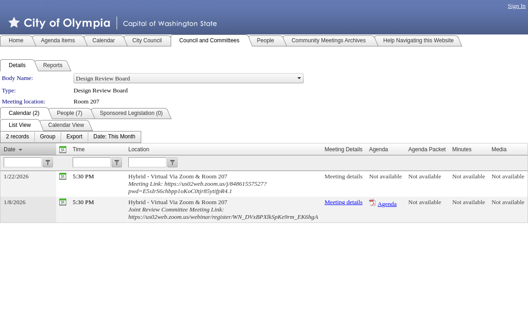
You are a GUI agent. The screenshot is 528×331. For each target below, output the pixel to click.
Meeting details (344, 176)
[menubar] (70, 137)
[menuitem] (17, 137)
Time (79, 149)
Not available (385, 176)
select (299, 78)
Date (9, 149)
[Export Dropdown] (74, 137)
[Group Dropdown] (47, 137)
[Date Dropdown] (114, 137)
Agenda (387, 203)
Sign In (517, 5)
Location (138, 149)
